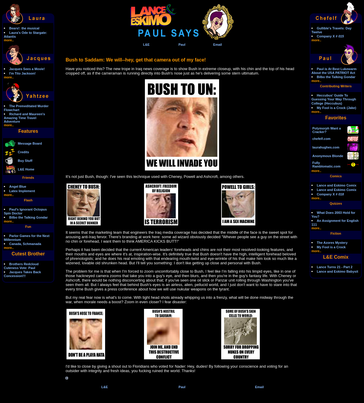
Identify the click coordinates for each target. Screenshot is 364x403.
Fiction (335, 233)
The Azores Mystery (332, 242)
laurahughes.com (325, 147)
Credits (23, 152)
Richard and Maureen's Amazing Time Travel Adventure (24, 117)
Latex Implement (22, 191)
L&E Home (26, 169)
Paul (181, 44)
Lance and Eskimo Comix (336, 185)
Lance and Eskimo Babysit (337, 271)
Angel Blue (17, 186)
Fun (28, 226)
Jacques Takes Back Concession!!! (22, 274)
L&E (146, 44)
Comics (336, 176)
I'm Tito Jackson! (22, 73)
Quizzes (336, 203)
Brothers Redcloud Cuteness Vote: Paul (21, 266)
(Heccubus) (333, 103)
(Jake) (351, 108)
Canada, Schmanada (25, 244)
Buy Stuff (25, 160)
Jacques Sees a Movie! (27, 69)
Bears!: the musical (24, 28)
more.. (9, 40)
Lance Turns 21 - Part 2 (334, 267)
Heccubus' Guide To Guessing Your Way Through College (333, 99)
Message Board (30, 143)
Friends (28, 177)
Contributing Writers (336, 86)
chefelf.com (321, 138)
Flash (28, 200)
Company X (330, 36)
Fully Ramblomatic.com (326, 164)
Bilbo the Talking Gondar (28, 217)
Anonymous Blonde (327, 156)
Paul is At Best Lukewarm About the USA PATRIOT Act (334, 71)
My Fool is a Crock (331, 108)
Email (217, 44)
